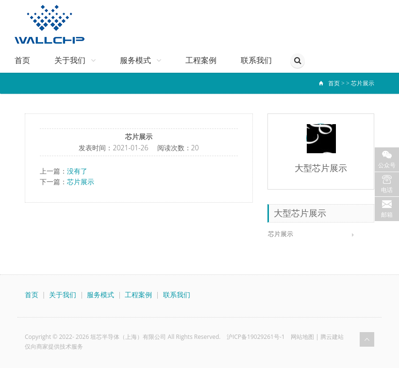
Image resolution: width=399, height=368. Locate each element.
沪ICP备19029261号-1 (256, 337)
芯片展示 (362, 83)
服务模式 (140, 60)
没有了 (77, 171)
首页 (22, 60)
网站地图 (302, 337)
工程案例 (200, 60)
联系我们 (256, 60)
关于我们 (75, 60)
